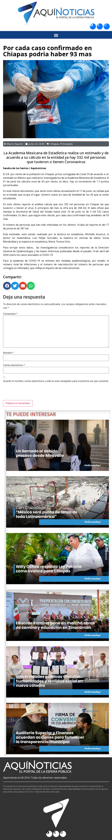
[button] (56, 35)
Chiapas (54, 144)
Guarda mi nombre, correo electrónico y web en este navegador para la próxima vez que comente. (56, 381)
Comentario (10, 314)
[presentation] (26, 393)
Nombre (8, 353)
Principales (66, 144)
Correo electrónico (14, 365)
